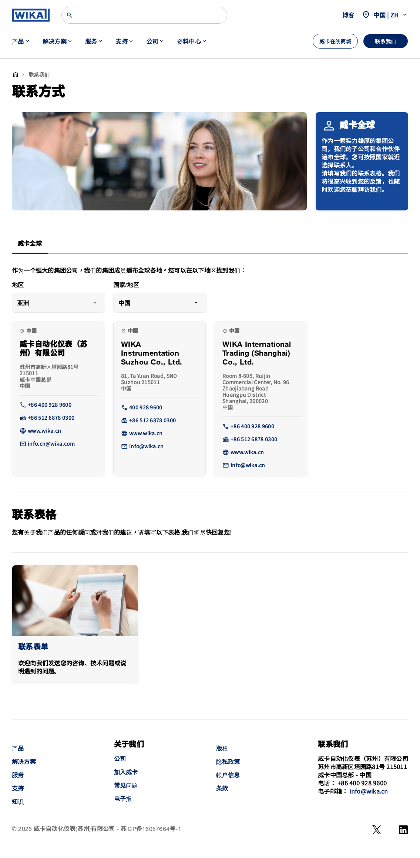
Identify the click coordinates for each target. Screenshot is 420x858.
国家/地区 (126, 285)
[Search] (144, 15)
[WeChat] (376, 829)
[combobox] (58, 303)
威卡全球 (30, 243)
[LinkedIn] (403, 829)
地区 (18, 285)
